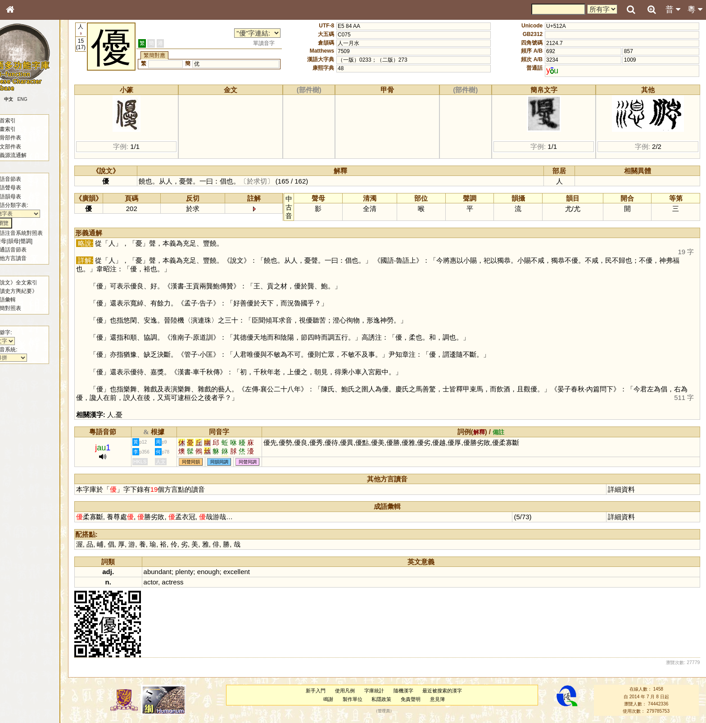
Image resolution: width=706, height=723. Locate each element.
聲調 (42, 241)
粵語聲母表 (24, 187)
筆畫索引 (22, 129)
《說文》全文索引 (32, 282)
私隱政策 (386, 699)
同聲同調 (257, 461)
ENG (40, 99)
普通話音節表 (27, 250)
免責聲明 (415, 699)
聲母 (18, 241)
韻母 (30, 241)
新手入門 (320, 690)
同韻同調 (229, 461)
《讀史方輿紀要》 (32, 291)
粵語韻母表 (24, 196)
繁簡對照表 (24, 308)
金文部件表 (24, 147)
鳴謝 (332, 699)
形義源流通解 (27, 155)
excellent (246, 571)
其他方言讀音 (27, 258)
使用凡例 (349, 690)
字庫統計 (378, 690)
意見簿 (441, 699)
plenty (194, 571)
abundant (167, 571)
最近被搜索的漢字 (446, 690)
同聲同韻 (200, 461)
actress (182, 582)
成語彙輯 (22, 299)
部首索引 (22, 120)
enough (218, 571)
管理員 (388, 711)
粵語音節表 (24, 179)
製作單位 (357, 699)
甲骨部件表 (24, 138)
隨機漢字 (407, 690)
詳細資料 (622, 489)
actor (160, 582)
